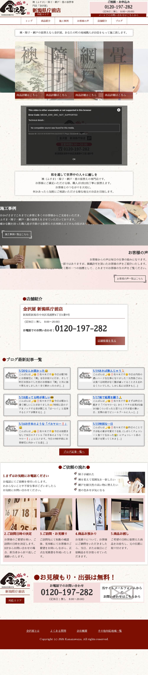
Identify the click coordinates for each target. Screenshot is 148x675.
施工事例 (64, 25)
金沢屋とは (33, 656)
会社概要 (82, 656)
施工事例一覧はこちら (19, 235)
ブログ (119, 25)
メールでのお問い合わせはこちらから (117, 18)
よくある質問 (58, 656)
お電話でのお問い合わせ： (65, 332)
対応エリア (15, 626)
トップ (28, 25)
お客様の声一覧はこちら (127, 280)
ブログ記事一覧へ (74, 477)
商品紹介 (45, 25)
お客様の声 (83, 25)
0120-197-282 (117, 9)
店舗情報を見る (107, 343)
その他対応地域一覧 (110, 656)
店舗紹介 (102, 25)
